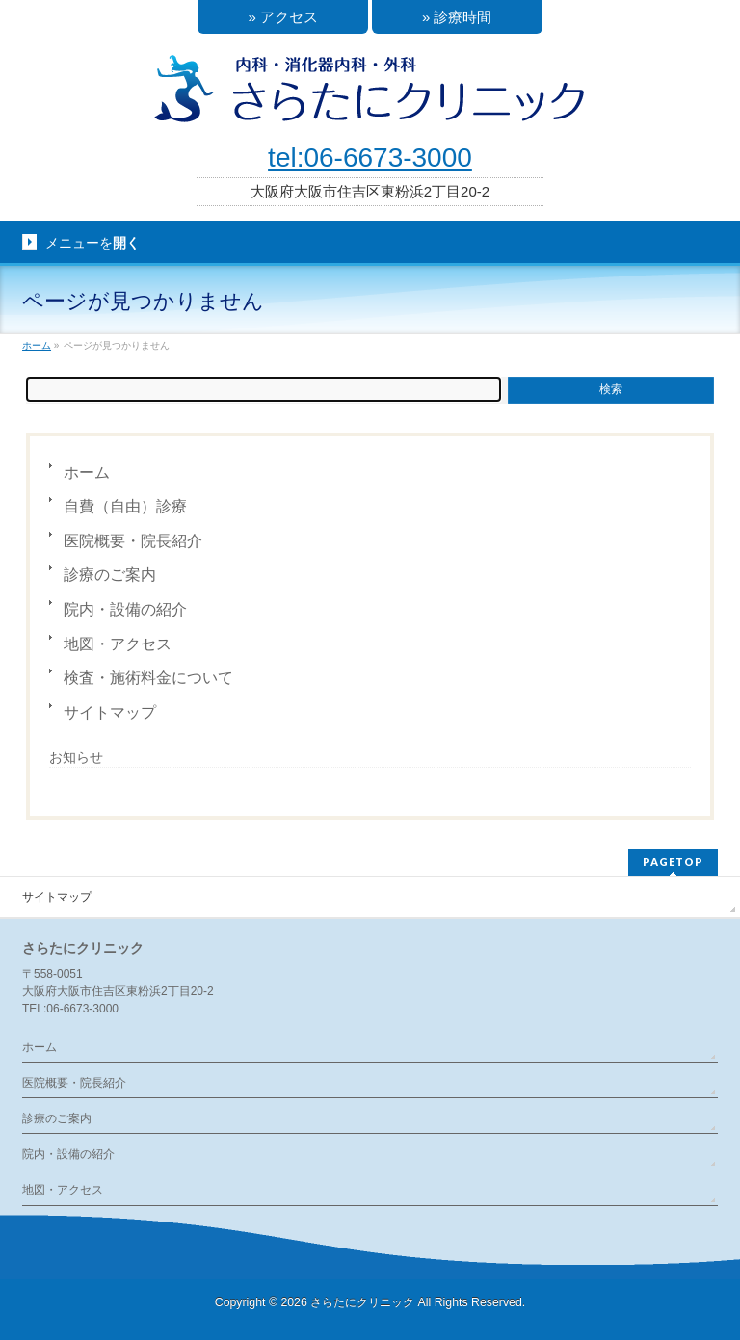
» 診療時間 (457, 17)
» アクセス (283, 17)
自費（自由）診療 (125, 506)
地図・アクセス (118, 644)
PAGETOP (673, 861)
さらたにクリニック (362, 1302)
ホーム (87, 472)
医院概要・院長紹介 (133, 541)
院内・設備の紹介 (125, 609)
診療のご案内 (110, 574)
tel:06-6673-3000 (370, 157)
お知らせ (76, 757)
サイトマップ (110, 712)
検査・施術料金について (148, 678)
